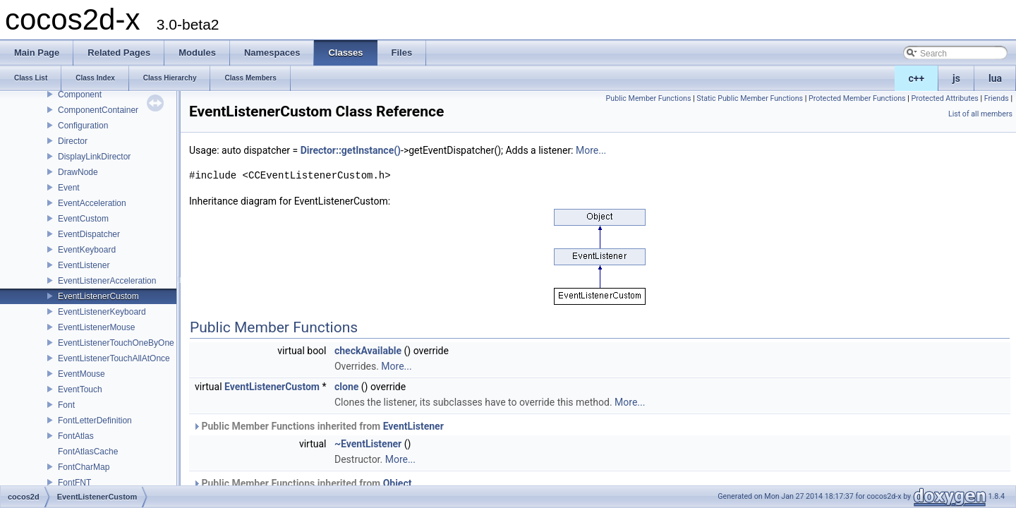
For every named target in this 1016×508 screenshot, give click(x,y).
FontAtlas (76, 436)
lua (995, 78)
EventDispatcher (89, 234)
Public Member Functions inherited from (318, 426)
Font (66, 405)
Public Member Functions (648, 98)
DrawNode (78, 172)
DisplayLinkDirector (94, 157)
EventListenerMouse (96, 327)
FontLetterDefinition (95, 420)
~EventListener (367, 443)
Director (72, 141)
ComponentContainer (98, 110)
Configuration (83, 126)
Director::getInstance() (351, 150)
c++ (917, 78)
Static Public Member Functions (749, 98)
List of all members (980, 114)
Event (69, 188)
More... (591, 150)
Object (397, 483)
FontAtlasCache (88, 451)
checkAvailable (367, 350)
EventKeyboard (87, 250)
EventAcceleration (92, 203)
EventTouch (80, 389)
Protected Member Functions (857, 98)
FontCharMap (83, 467)
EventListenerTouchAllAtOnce (114, 358)
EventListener (83, 265)
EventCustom (83, 219)
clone (346, 386)
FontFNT (74, 483)
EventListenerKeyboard (102, 312)
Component (80, 94)
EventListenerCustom (98, 296)
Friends (996, 98)
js (956, 78)
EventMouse (81, 374)
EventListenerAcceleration (107, 281)
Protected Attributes (944, 98)
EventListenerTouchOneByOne (116, 343)
